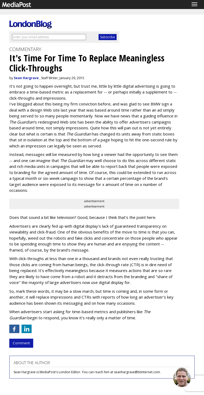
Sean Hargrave (26, 78)
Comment (21, 343)
